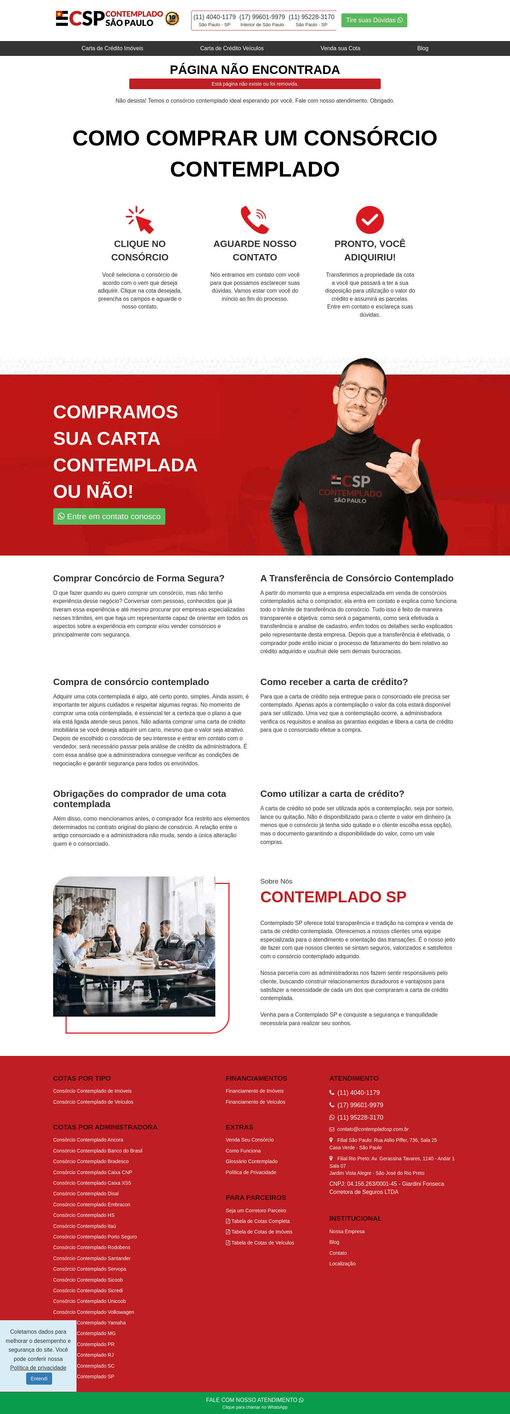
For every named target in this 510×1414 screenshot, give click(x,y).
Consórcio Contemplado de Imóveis (92, 1091)
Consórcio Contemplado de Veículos (93, 1102)
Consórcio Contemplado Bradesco (91, 1161)
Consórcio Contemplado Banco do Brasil (97, 1151)
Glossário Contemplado (252, 1161)
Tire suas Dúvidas (374, 20)
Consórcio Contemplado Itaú (84, 1226)
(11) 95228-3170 (311, 17)
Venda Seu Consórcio (250, 1140)
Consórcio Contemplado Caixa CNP (92, 1172)
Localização (342, 1263)
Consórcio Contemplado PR (84, 1344)
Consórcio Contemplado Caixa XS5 (92, 1183)
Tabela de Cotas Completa (258, 1221)
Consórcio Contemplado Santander (92, 1258)
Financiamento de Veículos (255, 1102)
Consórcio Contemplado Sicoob (88, 1280)
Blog (423, 48)
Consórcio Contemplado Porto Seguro (95, 1237)
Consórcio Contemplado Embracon (91, 1204)
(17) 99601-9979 (262, 17)
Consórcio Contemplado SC (84, 1366)
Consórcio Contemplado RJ (83, 1355)
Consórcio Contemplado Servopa (89, 1269)
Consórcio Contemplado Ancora (88, 1140)
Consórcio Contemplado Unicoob (89, 1301)
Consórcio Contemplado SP (83, 1376)
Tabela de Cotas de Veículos (260, 1243)
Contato (338, 1253)
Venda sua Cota (340, 48)
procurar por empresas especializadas (197, 610)
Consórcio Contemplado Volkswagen (93, 1312)
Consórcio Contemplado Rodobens (91, 1247)
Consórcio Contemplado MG (84, 1333)
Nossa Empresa (347, 1231)
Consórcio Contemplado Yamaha (89, 1323)
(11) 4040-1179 (214, 17)
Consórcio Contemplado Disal (86, 1193)
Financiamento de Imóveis (255, 1091)
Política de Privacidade (251, 1172)
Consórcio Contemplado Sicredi (88, 1290)
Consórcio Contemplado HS (84, 1215)
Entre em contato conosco (109, 516)
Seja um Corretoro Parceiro (256, 1210)
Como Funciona (243, 1151)
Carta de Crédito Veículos (232, 48)
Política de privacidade (38, 1368)
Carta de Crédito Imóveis (112, 48)
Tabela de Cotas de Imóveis (259, 1232)
